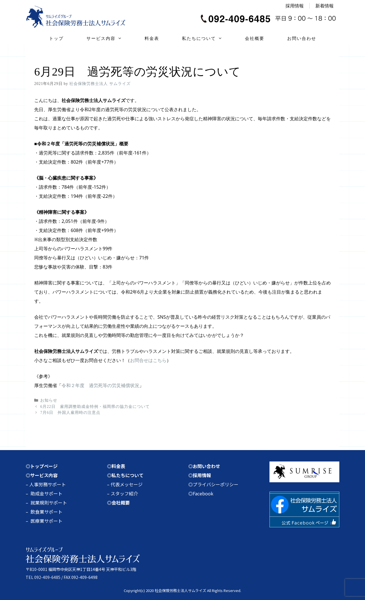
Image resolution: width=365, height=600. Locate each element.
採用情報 (294, 6)
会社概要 (254, 38)
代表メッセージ (127, 484)
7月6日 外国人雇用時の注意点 (70, 412)
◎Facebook (200, 493)
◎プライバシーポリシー (213, 484)
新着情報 (324, 6)
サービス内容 (109, 38)
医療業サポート (46, 520)
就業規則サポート (49, 502)
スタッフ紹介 (124, 493)
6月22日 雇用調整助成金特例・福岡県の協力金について (94, 406)
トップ (56, 38)
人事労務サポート (47, 484)
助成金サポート (46, 493)
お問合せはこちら (148, 360)
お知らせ (48, 400)
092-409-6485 (47, 577)
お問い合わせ (301, 38)
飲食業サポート (46, 511)
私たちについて (208, 38)
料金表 (152, 38)
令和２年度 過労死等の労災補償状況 (100, 385)
